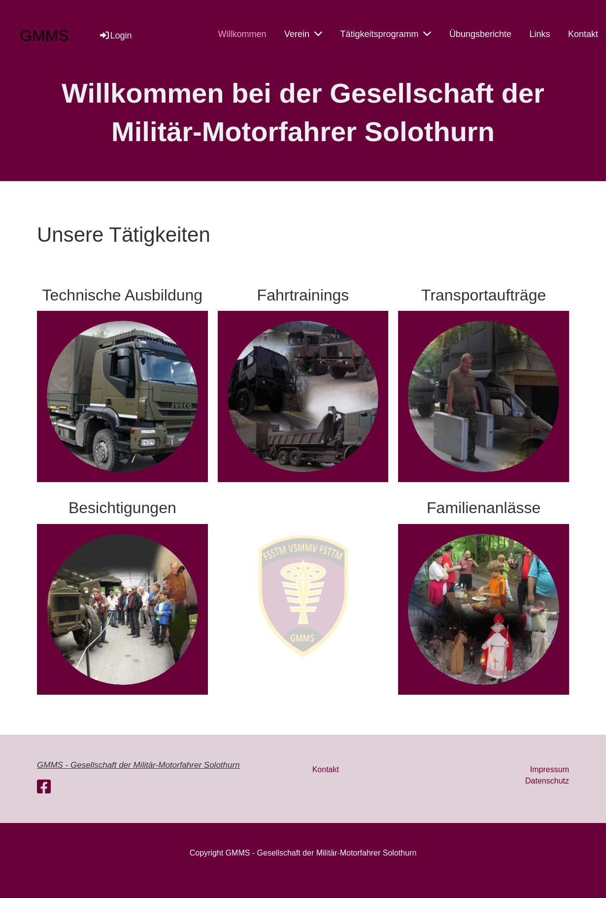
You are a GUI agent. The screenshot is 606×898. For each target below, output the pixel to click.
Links (539, 34)
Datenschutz (547, 781)
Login (115, 35)
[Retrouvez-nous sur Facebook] (44, 787)
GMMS (44, 35)
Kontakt (583, 34)
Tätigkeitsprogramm (385, 33)
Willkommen (242, 34)
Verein (303, 33)
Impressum (549, 769)
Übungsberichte (480, 34)
